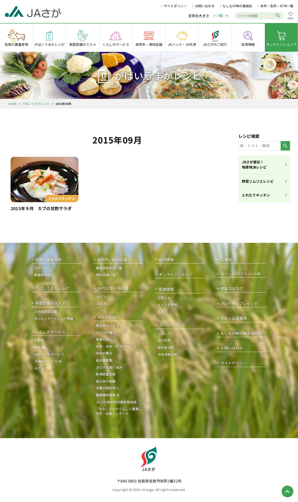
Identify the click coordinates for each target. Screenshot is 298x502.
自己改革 (164, 340)
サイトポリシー (175, 6)
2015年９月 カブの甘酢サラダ (41, 208)
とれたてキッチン (256, 195)
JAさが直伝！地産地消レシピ (254, 164)
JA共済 (101, 303)
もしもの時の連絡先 (237, 6)
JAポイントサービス (49, 354)
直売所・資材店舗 (112, 259)
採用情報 (166, 259)
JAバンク (103, 296)
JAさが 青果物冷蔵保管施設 (116, 402)
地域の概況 (104, 353)
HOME (12, 103)
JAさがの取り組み (109, 367)
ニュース (164, 333)
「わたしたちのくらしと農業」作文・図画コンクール (119, 411)
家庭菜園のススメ (50, 303)
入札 (161, 311)
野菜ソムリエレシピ (258, 181)
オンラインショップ (176, 274)
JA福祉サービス (46, 361)
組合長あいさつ (107, 325)
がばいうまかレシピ (36, 103)
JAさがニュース (172, 325)
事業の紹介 (104, 339)
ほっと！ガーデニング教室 (54, 318)
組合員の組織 (106, 381)
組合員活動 (166, 347)
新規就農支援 (106, 374)
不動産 (39, 340)
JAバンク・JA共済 (112, 288)
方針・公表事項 (234, 318)
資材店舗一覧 (106, 274)
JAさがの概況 (106, 332)
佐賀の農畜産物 (48, 259)
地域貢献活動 (167, 354)
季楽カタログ (232, 288)
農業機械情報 (106, 395)
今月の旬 (40, 268)
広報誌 (226, 259)
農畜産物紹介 (44, 274)
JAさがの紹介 (108, 317)
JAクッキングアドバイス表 (240, 274)
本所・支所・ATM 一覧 (113, 346)
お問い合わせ (205, 6)
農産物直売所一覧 (109, 268)
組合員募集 (104, 360)
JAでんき (41, 368)
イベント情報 (167, 304)
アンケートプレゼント (239, 303)
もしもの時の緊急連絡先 (241, 333)
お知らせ (164, 297)
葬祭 (37, 347)
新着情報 (166, 289)
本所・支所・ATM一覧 (276, 6)
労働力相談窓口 (107, 388)
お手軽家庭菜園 (45, 311)
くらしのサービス (50, 332)
